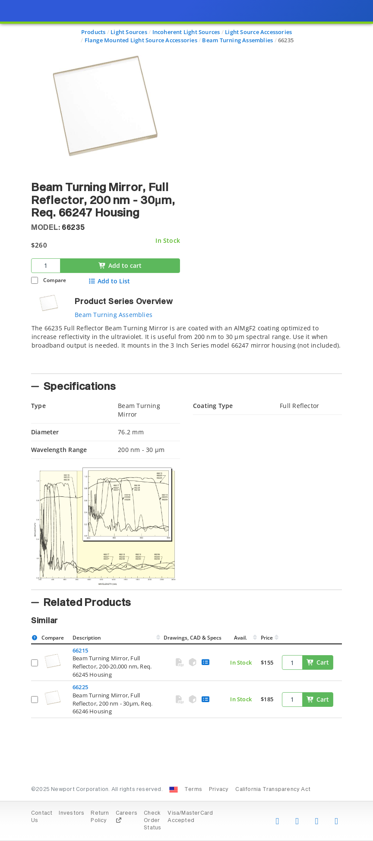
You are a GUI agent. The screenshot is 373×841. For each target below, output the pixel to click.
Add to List (109, 281)
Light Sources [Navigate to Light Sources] (129, 32)
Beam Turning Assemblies (113, 315)
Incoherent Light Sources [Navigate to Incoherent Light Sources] (186, 32)
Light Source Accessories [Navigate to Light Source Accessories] (258, 32)
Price (267, 637)
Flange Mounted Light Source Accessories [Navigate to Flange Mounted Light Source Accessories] (141, 40)
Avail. (241, 637)
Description (87, 637)
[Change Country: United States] (173, 789)
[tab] (186, 346)
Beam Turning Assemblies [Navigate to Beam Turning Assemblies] (237, 40)
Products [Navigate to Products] (93, 32)
